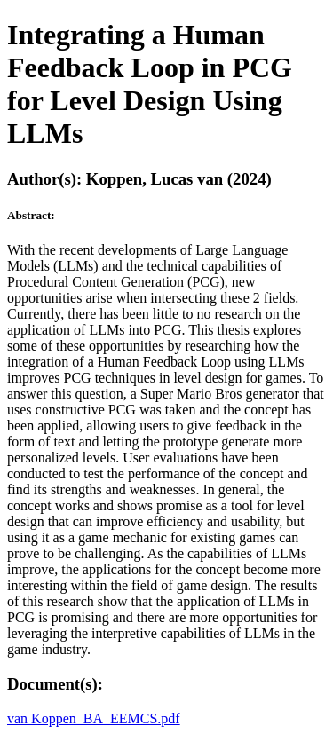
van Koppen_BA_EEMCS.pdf (93, 718)
